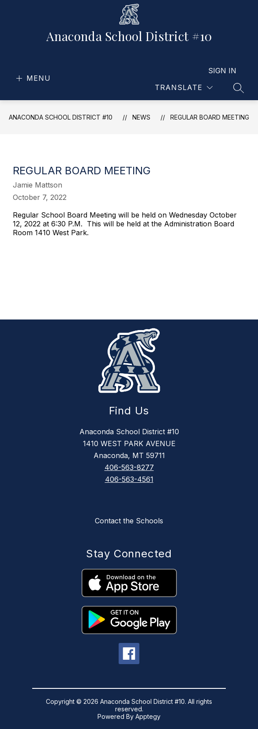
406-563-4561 (129, 479)
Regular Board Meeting (209, 117)
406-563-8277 (129, 467)
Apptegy (148, 716)
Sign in (222, 70)
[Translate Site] (184, 87)
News (141, 117)
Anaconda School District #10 (60, 117)
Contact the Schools (129, 520)
